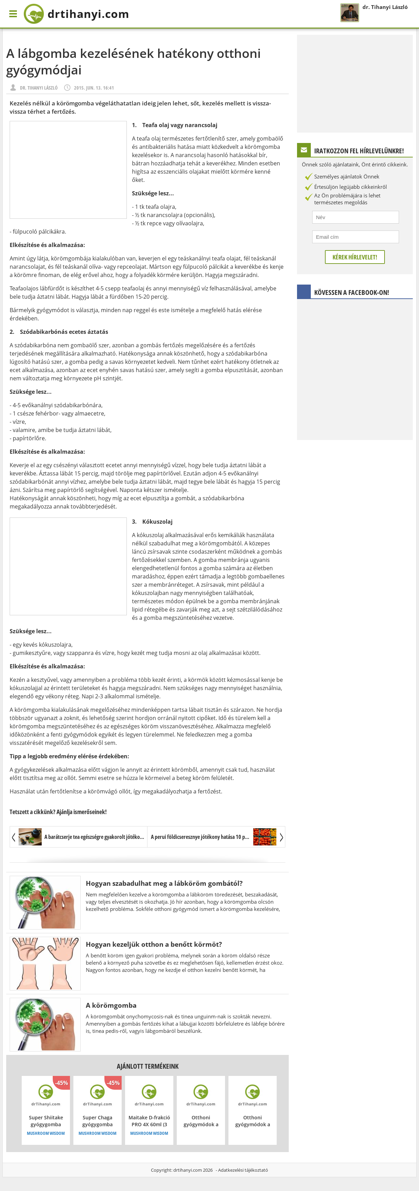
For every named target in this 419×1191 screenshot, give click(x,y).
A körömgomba (111, 1005)
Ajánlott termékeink (147, 1066)
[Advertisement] (68, 170)
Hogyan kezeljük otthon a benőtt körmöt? (154, 944)
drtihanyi (76, 13)
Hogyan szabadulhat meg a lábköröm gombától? (164, 883)
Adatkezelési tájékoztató (243, 1170)
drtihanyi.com (187, 1170)
